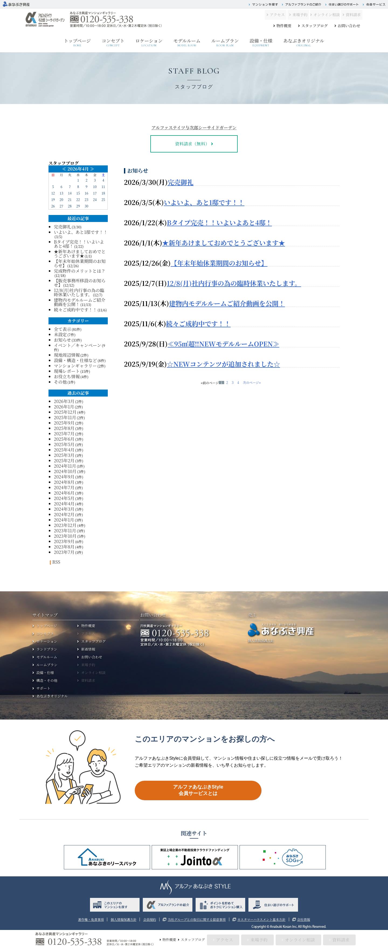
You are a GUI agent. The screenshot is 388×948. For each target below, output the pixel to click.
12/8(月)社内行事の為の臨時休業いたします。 (234, 282)
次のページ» (252, 382)
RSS (54, 562)
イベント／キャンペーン (77, 345)
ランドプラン (46, 649)
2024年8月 (64, 482)
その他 (60, 382)
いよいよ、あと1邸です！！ (204, 202)
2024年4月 (64, 504)
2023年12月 (65, 525)
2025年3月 (64, 455)
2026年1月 (64, 407)
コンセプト (113, 42)
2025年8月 (64, 428)
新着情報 (88, 649)
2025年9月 (64, 423)
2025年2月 (64, 460)
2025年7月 (64, 433)
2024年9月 (64, 477)
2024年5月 (64, 498)
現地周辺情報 (67, 355)
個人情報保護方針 (261, 640)
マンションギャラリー (75, 366)
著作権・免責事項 (91, 919)
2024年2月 (64, 514)
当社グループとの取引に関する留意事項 (197, 919)
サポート (43, 688)
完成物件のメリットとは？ (79, 271)
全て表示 (62, 329)
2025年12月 (65, 412)
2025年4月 (64, 450)
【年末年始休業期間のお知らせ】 (219, 262)
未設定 (60, 334)
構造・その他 (46, 680)
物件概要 (284, 26)
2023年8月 (64, 547)
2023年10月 (65, 536)
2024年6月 (64, 493)
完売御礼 (180, 181)
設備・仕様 (261, 42)
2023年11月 (65, 530)
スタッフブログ (314, 26)
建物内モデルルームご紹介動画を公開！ (227, 303)
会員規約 (149, 919)
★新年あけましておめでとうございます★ (223, 242)
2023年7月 (64, 552)
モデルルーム (186, 42)
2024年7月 (64, 487)
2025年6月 (64, 439)
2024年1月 (64, 520)
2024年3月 (64, 509)
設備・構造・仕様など (75, 360)
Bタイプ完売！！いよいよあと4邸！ (219, 222)
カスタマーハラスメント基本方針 (261, 919)
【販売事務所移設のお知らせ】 (80, 282)
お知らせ (62, 340)
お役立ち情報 (67, 376)
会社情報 (303, 919)
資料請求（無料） (192, 144)
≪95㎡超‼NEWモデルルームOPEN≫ (223, 343)
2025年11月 (65, 417)
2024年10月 (65, 471)
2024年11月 (65, 466)
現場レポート (67, 371)
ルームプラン (225, 42)
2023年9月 (64, 541)
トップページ (77, 42)
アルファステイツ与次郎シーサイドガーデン (194, 127)
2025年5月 (64, 444)
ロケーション (148, 42)
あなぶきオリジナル (303, 42)
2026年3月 (64, 401)
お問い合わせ (349, 26)
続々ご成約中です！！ (198, 323)
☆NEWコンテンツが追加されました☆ (223, 363)
